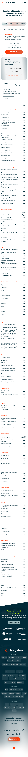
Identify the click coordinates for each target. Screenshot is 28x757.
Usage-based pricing (8, 675)
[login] (19, 2)
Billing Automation (10, 672)
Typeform (20, 704)
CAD (20, 29)
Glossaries (7, 696)
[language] (22, 2)
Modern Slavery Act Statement (10, 664)
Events (24, 693)
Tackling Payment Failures (16, 689)
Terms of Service (10, 718)
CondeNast (7, 707)
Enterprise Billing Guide (8, 693)
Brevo (13, 707)
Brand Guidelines (16, 660)
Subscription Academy (17, 696)
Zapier (7, 704)
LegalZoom (13, 704)
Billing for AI (20, 672)
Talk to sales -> (14, 622)
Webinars (18, 693)
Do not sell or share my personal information (14, 720)
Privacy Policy (19, 718)
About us (4, 657)
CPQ (16, 675)
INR (23, 29)
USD (5, 29)
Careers (24, 657)
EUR (9, 29)
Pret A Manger (20, 707)
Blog (6, 689)
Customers (11, 657)
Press (8, 660)
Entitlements (22, 675)
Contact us (22, 664)
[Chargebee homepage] (9, 2)
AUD (16, 29)
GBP (12, 29)
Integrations (20, 682)
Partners (18, 657)
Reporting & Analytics (10, 682)
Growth (11, 678)
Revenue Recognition (20, 678)
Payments (5, 678)
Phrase (14, 711)
